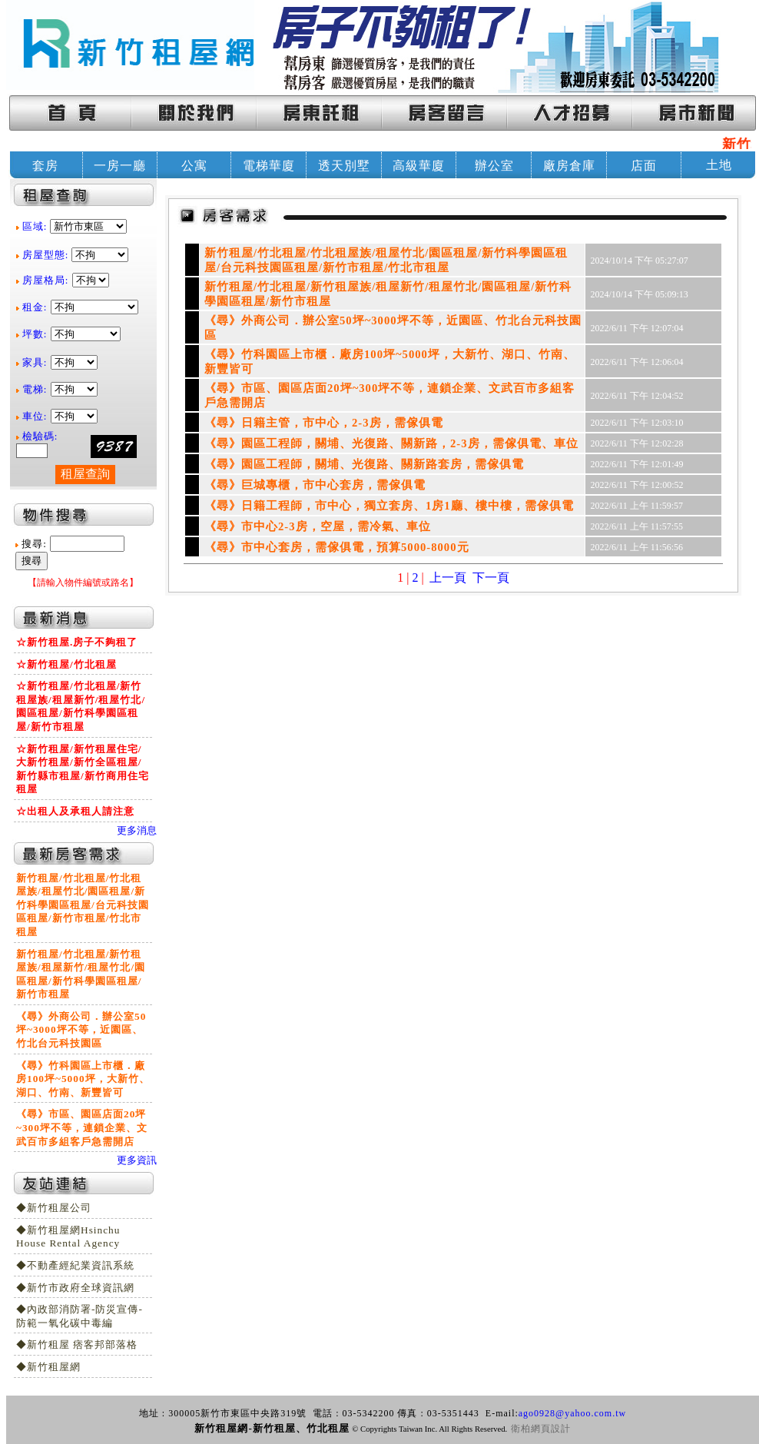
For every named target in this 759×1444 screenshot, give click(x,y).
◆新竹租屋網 (48, 1367)
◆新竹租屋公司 (53, 1207)
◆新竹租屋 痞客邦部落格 (77, 1344)
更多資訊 (137, 1160)
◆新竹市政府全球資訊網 (75, 1287)
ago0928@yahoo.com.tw (572, 1413)
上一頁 (447, 577)
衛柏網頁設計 (541, 1428)
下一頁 (490, 577)
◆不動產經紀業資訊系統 (75, 1265)
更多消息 (137, 830)
